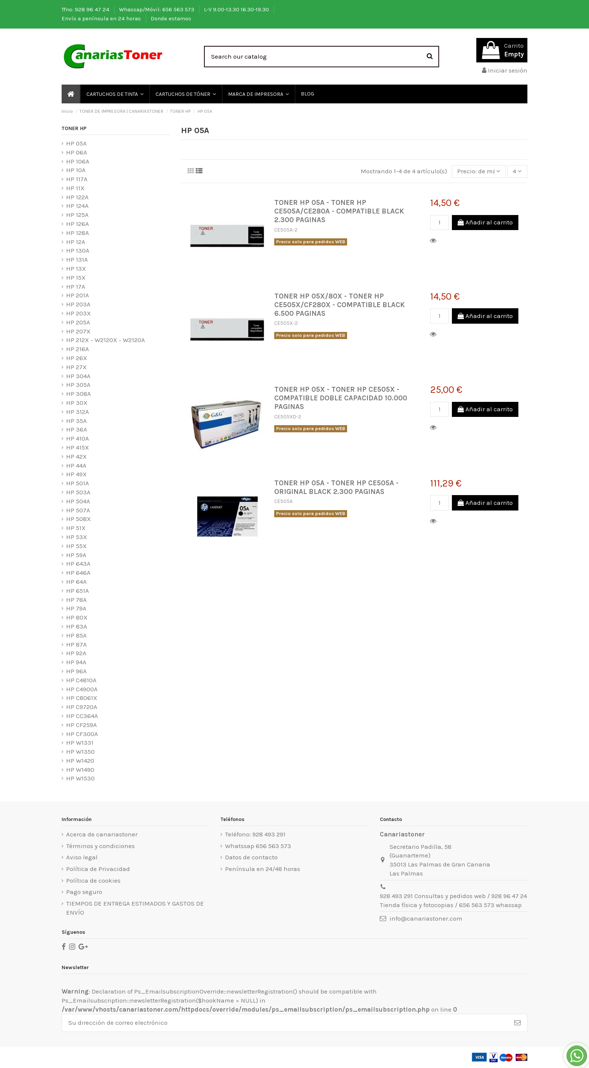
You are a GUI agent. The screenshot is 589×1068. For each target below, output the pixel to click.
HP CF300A (82, 734)
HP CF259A (81, 725)
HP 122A (77, 197)
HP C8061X (81, 697)
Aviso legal (82, 857)
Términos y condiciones (100, 846)
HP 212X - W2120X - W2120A (105, 340)
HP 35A (76, 420)
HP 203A (78, 304)
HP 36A (76, 429)
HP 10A (76, 170)
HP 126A (77, 223)
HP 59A (76, 555)
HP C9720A (81, 706)
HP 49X (76, 474)
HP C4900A (82, 689)
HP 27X (76, 367)
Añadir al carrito (485, 222)
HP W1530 (80, 778)
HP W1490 (80, 769)
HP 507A (78, 510)
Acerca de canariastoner (101, 834)
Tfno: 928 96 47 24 (86, 9)
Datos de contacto (251, 857)
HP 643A (78, 563)
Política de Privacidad (98, 869)
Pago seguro (84, 891)
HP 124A (77, 205)
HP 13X (76, 268)
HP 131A (77, 259)
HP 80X (77, 617)
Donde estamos (171, 18)
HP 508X (78, 519)
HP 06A (76, 152)
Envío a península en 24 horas (102, 18)
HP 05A (76, 143)
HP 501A (77, 483)
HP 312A (77, 411)
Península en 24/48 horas (262, 869)
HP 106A (77, 161)
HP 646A (78, 572)
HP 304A (78, 376)
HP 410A (77, 438)
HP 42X (76, 456)
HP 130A (77, 250)
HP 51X (76, 528)
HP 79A (76, 608)
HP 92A (76, 653)
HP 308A (78, 393)
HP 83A (76, 626)
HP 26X (76, 358)
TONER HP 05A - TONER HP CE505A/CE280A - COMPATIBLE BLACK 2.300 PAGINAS (339, 211)
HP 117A (77, 179)
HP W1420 (80, 760)
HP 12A (75, 241)
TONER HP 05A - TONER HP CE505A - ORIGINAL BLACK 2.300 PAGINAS (336, 487)
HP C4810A (81, 680)
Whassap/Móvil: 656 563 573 (157, 9)
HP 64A (76, 581)
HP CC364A (82, 716)
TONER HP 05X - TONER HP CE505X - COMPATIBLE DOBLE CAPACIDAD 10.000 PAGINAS (340, 398)
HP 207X (78, 331)
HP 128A (77, 232)
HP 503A (78, 492)
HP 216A (77, 349)
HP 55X (76, 546)
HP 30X (77, 402)
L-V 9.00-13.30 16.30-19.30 (237, 9)
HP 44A (76, 465)
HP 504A (78, 501)
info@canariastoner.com (426, 918)
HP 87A (76, 644)
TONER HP (74, 128)
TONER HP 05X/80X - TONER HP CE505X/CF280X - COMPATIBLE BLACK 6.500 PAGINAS (339, 305)
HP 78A (76, 599)
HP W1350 (80, 751)
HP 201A (77, 295)
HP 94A (76, 662)
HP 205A (78, 322)
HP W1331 (80, 742)
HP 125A (77, 214)
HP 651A (77, 590)
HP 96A (76, 671)
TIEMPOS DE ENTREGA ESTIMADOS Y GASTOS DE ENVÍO (135, 908)
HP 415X (77, 447)
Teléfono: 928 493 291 (255, 834)
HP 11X (75, 188)
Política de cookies (93, 880)
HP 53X (76, 537)
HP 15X (76, 277)
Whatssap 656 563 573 (258, 846)
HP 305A (78, 384)
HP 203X (78, 313)
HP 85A (76, 635)
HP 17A (75, 286)
